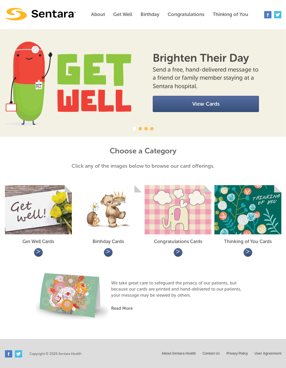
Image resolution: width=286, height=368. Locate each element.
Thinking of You (230, 14)
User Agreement (268, 353)
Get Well (122, 14)
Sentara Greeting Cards (40, 14)
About (98, 14)
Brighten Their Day (201, 58)
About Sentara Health (179, 353)
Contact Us (211, 353)
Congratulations (186, 14)
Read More (122, 308)
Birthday (150, 14)
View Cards (206, 104)
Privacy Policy (237, 353)
